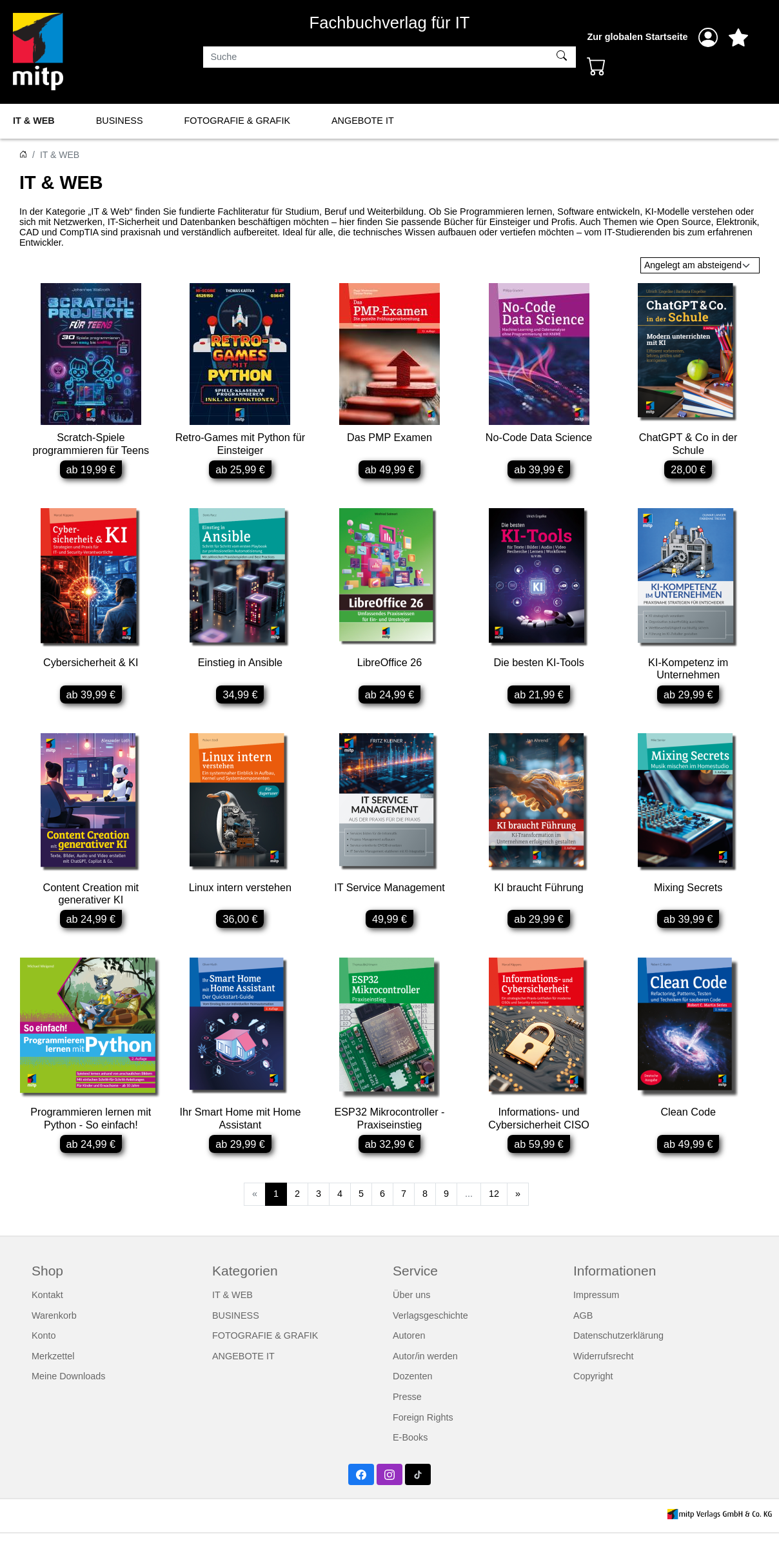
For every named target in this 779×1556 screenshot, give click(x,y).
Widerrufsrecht (603, 1378)
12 (494, 1215)
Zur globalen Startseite (637, 37)
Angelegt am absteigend (693, 265)
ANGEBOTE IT (362, 120)
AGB (583, 1337)
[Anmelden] (708, 37)
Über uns (411, 1317)
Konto (44, 1357)
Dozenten (413, 1399)
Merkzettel (53, 1378)
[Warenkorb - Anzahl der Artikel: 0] (596, 66)
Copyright (593, 1399)
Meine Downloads (68, 1399)
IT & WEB (34, 120)
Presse (407, 1418)
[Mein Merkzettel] (738, 37)
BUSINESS (119, 120)
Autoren (409, 1357)
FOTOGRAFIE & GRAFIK (237, 120)
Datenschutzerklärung (618, 1357)
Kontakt (47, 1317)
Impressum (596, 1317)
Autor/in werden (425, 1378)
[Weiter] (518, 1216)
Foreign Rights (423, 1439)
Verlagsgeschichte (430, 1337)
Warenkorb (54, 1337)
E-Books (410, 1459)
